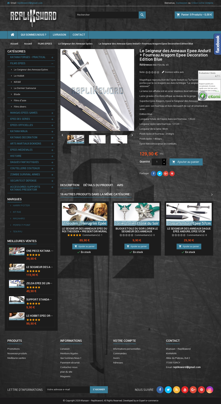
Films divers (20, 107)
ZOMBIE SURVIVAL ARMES (25, 175)
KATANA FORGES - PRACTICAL (28, 57)
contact (79, 35)
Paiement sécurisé (70, 363)
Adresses (118, 363)
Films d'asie (20, 101)
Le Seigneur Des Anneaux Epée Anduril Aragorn (39, 267)
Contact (173, 340)
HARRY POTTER (21, 205)
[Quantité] (157, 161)
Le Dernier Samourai (25, 88)
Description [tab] (69, 185)
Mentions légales (69, 353)
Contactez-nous (68, 367)
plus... (217, 91)
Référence (146, 65)
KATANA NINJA (18, 131)
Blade (17, 94)
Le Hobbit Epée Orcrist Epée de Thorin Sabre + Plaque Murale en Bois (39, 316)
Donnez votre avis (174, 72)
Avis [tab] (120, 185)
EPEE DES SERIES (20, 119)
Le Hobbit (19, 76)
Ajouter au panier (185, 162)
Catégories (16, 51)
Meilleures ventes (16, 358)
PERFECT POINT (21, 225)
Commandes (120, 353)
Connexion (181, 3)
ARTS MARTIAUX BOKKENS (25, 144)
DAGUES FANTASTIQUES (24, 162)
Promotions (13, 349)
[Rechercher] (110, 15)
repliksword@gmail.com (29, 3)
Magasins (65, 376)
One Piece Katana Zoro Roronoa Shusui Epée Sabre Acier (39, 251)
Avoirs (116, 358)
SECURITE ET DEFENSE (23, 181)
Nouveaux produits (17, 353)
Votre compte (124, 340)
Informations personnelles (126, 349)
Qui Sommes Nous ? (33, 35)
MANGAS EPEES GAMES (24, 113)
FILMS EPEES (17, 63)
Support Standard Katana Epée (39, 300)
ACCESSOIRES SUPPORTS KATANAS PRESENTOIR (25, 188)
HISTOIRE (15, 156)
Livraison (59, 35)
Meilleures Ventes (22, 241)
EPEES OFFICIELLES (21, 125)
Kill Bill (17, 82)
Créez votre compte (202, 3)
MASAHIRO (19, 219)
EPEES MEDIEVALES (21, 150)
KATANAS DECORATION (23, 138)
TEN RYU (17, 232)
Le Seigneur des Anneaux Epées (31, 70)
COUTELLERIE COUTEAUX (25, 168)
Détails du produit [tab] (98, 185)
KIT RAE (17, 212)
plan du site (66, 372)
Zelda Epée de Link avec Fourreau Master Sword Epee (39, 283)
